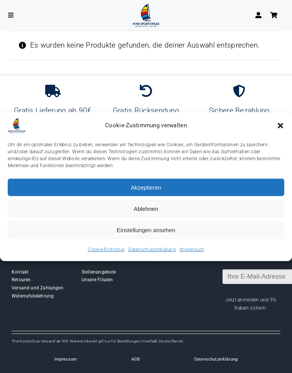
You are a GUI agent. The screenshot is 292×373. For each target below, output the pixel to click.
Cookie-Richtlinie (106, 249)
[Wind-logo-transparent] (146, 7)
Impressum (192, 249)
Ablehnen (146, 208)
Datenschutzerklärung (152, 249)
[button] (280, 126)
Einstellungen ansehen (146, 229)
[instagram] (258, 320)
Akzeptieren (146, 187)
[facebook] (244, 320)
